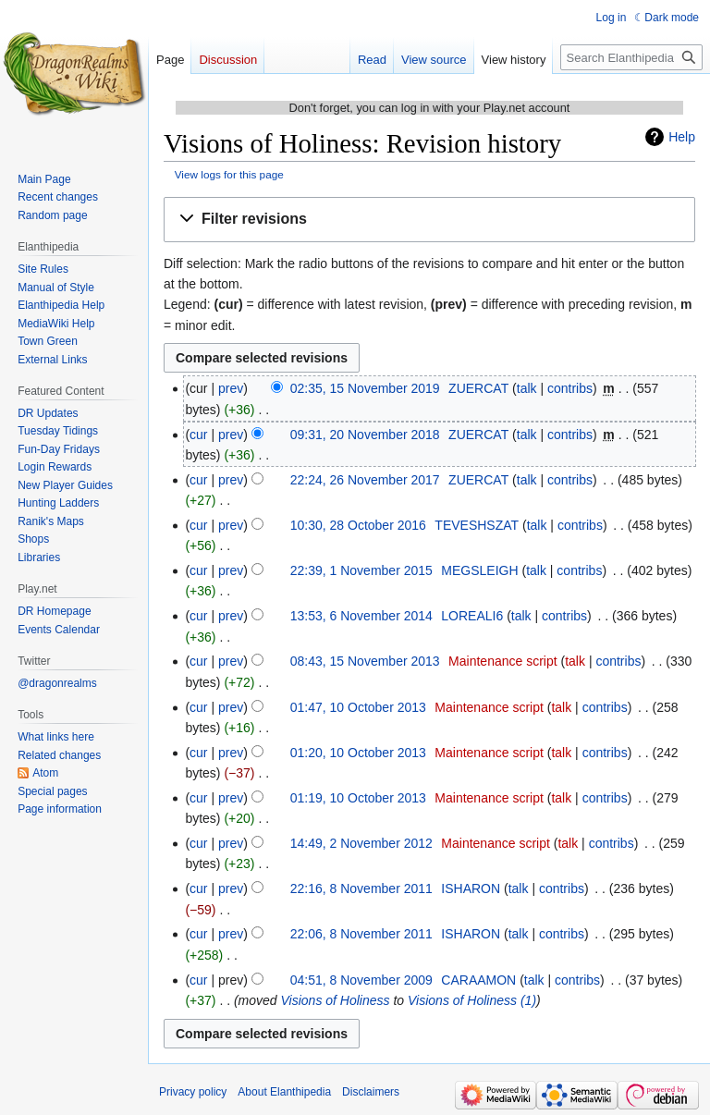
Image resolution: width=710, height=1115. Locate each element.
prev (230, 388)
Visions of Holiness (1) (472, 1000)
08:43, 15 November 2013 (365, 661)
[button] (429, 220)
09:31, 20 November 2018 (365, 434)
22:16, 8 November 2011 (361, 888)
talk (527, 388)
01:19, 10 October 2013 (358, 797)
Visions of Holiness (335, 1000)
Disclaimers (370, 1091)
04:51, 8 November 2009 (361, 980)
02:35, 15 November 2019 (365, 388)
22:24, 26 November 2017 (365, 479)
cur (198, 434)
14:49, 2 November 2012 (361, 843)
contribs (570, 388)
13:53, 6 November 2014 (361, 615)
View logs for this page (229, 174)
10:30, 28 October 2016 (358, 525)
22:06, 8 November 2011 (361, 933)
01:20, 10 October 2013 (358, 752)
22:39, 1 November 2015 (361, 570)
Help (681, 136)
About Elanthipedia (284, 1091)
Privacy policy (192, 1091)
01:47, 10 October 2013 (358, 707)
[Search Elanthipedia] (631, 57)
